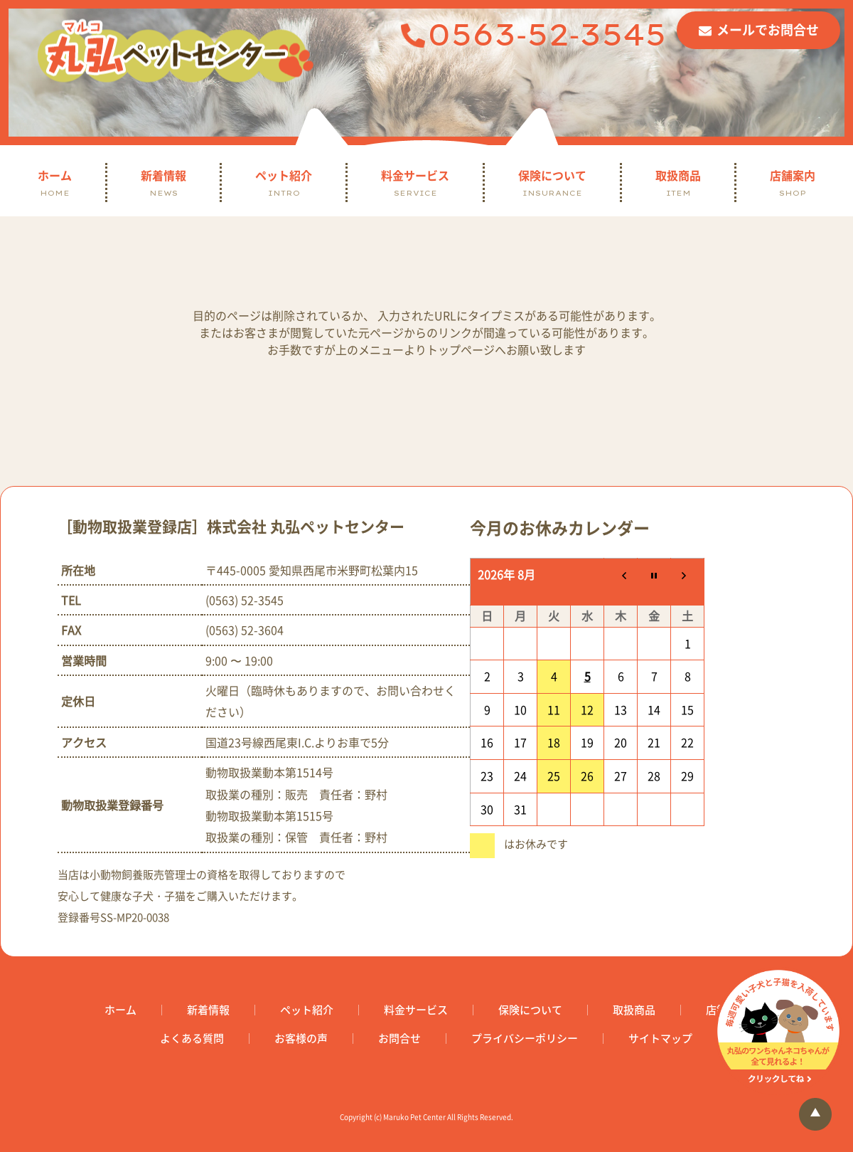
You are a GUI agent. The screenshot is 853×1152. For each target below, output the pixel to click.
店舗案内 (792, 183)
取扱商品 (678, 183)
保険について (552, 183)
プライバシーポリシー (524, 1038)
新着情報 (163, 183)
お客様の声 (301, 1038)
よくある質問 (192, 1038)
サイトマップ (660, 1038)
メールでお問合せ (768, 29)
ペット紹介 (283, 183)
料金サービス (415, 183)
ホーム (55, 183)
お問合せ (399, 1038)
